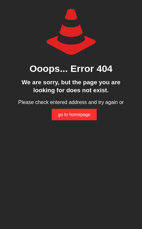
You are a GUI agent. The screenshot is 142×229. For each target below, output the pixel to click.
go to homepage (74, 114)
